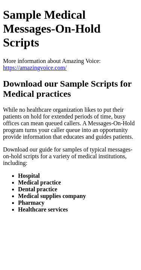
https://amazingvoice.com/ (35, 67)
